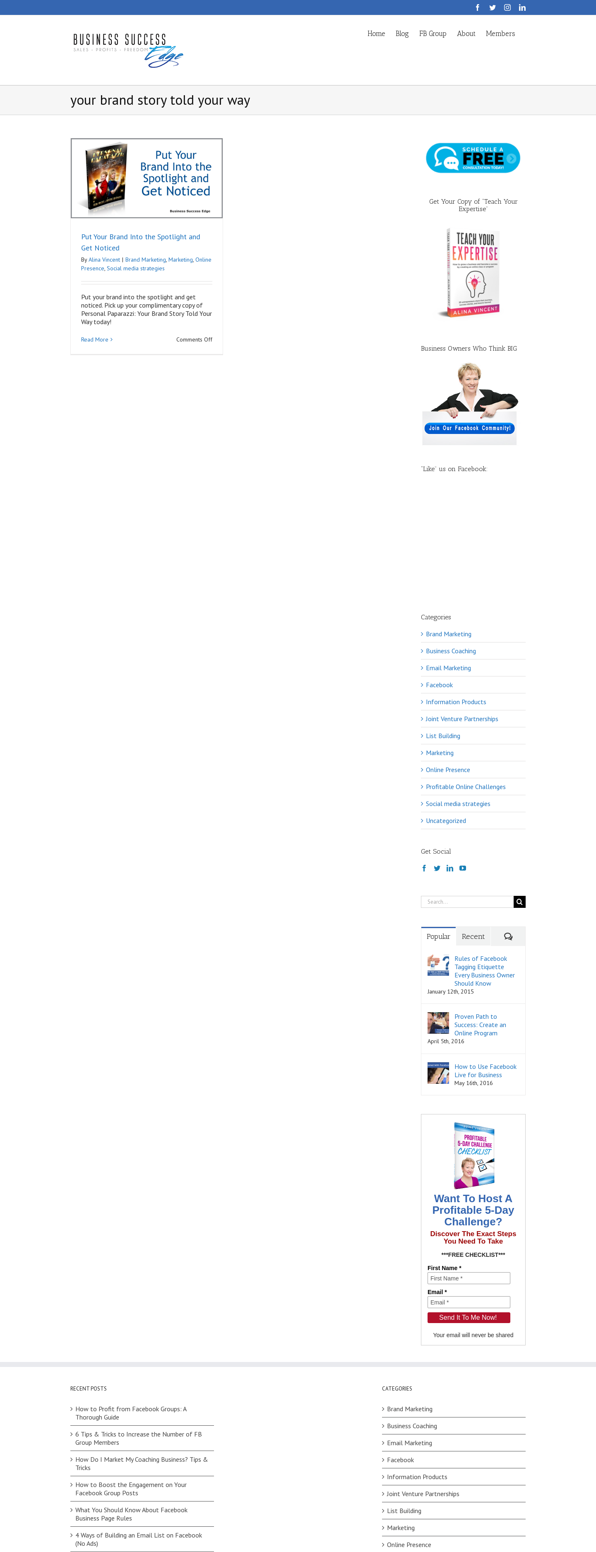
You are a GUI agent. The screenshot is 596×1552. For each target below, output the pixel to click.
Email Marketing (448, 562)
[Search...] (467, 797)
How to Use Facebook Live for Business (485, 965)
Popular (439, 831)
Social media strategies (136, 268)
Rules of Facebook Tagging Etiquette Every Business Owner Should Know (484, 865)
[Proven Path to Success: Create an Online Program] (438, 911)
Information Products (456, 596)
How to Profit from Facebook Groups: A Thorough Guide (130, 1307)
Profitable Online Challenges (466, 681)
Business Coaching (451, 545)
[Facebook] (424, 763)
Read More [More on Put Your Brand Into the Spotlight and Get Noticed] (94, 339)
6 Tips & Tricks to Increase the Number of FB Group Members (138, 1333)
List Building (443, 630)
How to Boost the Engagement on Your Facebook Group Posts (131, 1383)
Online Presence (448, 664)
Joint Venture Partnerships (462, 613)
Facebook (439, 579)
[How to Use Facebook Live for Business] (438, 961)
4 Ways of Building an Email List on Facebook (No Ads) (138, 1434)
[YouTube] (462, 763)
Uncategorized (446, 715)
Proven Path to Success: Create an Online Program (480, 919)
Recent (473, 831)
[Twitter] (437, 763)
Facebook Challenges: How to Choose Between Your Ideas (142, 1459)
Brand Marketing (145, 259)
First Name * (444, 1163)
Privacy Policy (192, 1531)
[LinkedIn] (450, 763)
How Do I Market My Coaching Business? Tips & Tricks (141, 1358)
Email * (437, 1187)
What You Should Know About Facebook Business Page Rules (131, 1408)
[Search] (520, 797)
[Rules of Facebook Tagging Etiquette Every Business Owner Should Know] (438, 853)
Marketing (180, 259)
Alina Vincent (104, 259)
